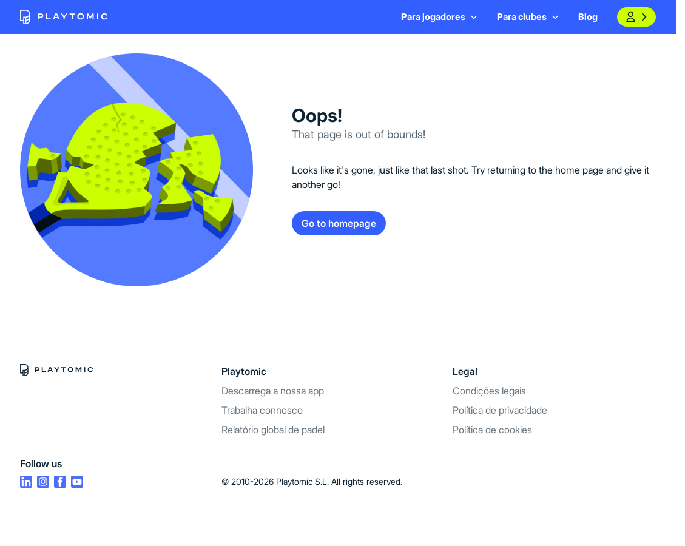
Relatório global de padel (273, 429)
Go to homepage (339, 223)
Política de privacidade (500, 410)
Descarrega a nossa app (272, 391)
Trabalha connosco (262, 410)
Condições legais (489, 391)
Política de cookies (492, 429)
